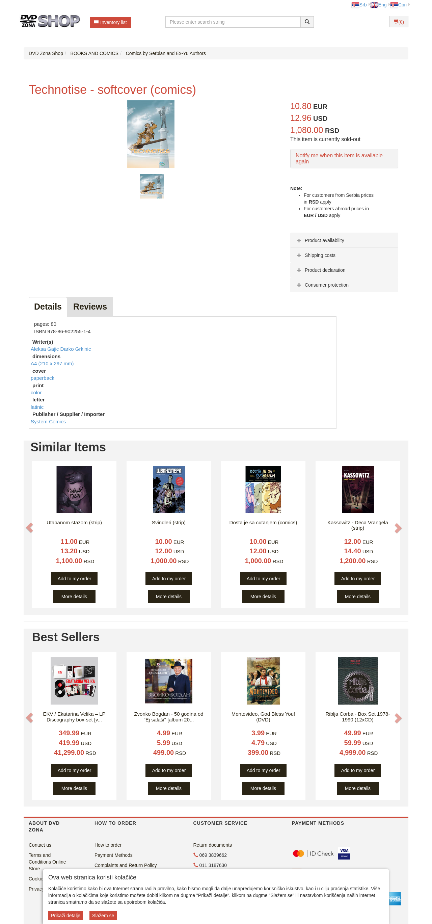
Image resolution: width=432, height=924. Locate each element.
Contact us (40, 845)
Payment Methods (113, 855)
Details (48, 306)
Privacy (36, 889)
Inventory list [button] (110, 22)
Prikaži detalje (65, 915)
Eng (378, 4)
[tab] (344, 240)
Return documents (212, 845)
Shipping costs (315, 255)
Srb (359, 4)
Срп (398, 4)
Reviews (90, 306)
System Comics (48, 421)
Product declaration (320, 270)
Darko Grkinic (75, 349)
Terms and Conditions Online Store (47, 861)
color (36, 392)
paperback (42, 378)
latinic (37, 407)
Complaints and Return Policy (125, 865)
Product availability (319, 240)
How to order (108, 845)
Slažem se (103, 915)
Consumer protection (322, 285)
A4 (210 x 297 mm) (52, 363)
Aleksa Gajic (45, 349)
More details (74, 596)
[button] (29, 528)
